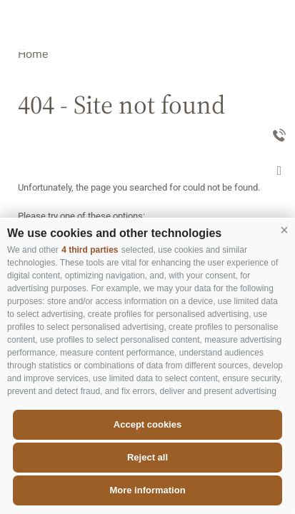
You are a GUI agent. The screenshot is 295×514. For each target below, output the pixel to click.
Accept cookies (147, 424)
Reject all (147, 457)
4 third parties (89, 250)
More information (147, 490)
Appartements (219, 74)
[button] (284, 229)
